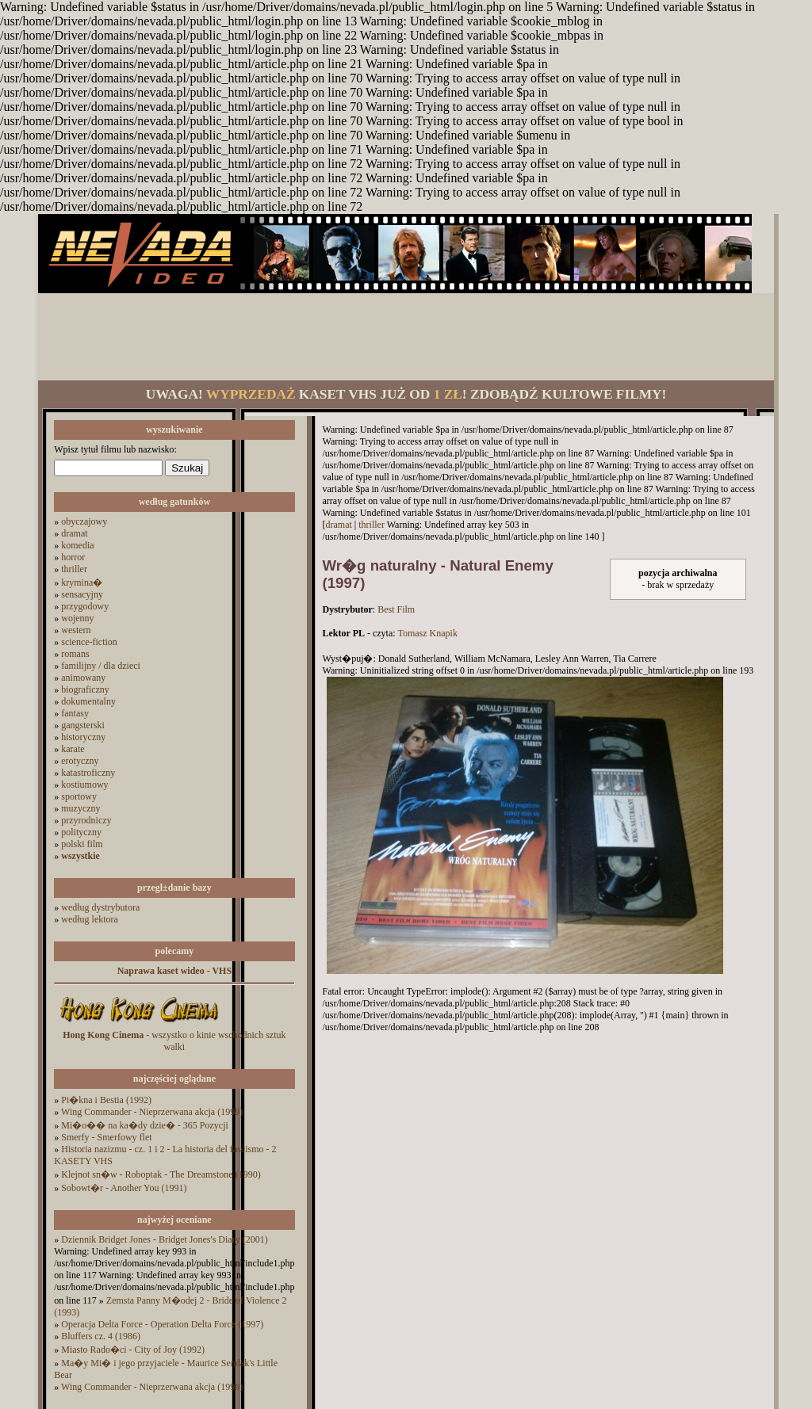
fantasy (75, 713)
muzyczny (80, 808)
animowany (83, 677)
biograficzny (85, 689)
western (75, 630)
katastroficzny (88, 772)
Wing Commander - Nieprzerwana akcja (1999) (152, 1111)
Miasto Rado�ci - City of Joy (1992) (133, 1349)
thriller (74, 569)
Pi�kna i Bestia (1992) (106, 1099)
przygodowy (85, 606)
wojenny (77, 618)
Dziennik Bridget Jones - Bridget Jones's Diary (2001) (164, 1239)
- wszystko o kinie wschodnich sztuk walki (174, 1040)
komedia (77, 545)
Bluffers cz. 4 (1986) (100, 1336)
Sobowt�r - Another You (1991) (123, 1187)
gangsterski (83, 725)
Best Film (396, 609)
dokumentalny (88, 701)
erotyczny (79, 760)
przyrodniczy (86, 820)
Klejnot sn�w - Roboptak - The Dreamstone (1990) (160, 1174)
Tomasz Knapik (427, 633)
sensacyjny (82, 594)
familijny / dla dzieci (100, 665)
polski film (81, 844)
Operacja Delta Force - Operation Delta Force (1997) (162, 1324)
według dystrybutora (100, 907)
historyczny (83, 737)
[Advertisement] (406, 336)
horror (73, 557)
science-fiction (89, 641)
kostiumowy (84, 784)
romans (75, 653)
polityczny (81, 832)
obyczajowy (84, 521)
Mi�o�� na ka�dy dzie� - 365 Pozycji (144, 1125)
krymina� (81, 582)
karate (72, 748)
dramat (74, 533)
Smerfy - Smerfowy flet (106, 1137)
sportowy (79, 796)
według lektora (89, 919)
